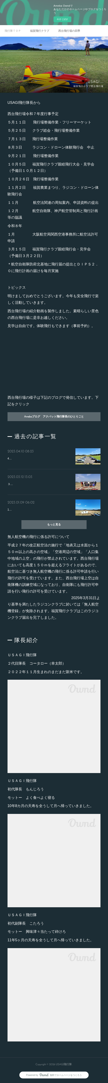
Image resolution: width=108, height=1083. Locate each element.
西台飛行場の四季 (69, 30)
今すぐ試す (62, 19)
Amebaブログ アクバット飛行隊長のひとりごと (54, 416)
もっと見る (54, 524)
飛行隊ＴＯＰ (13, 30)
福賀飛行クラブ (39, 30)
